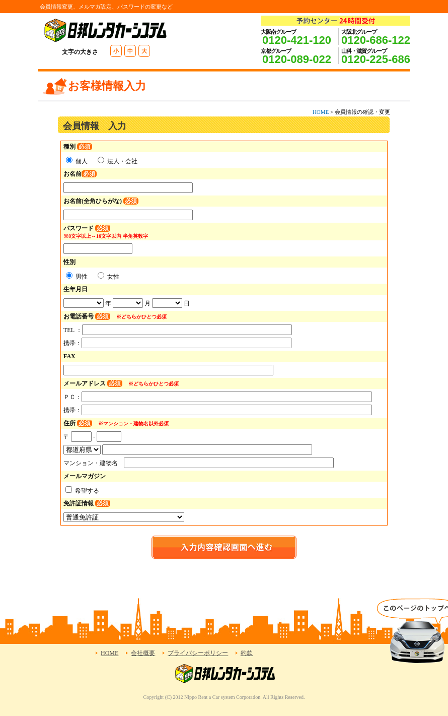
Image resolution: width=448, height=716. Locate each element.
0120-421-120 (296, 40)
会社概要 (143, 653)
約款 (247, 653)
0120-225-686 (375, 59)
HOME (321, 112)
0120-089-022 (296, 59)
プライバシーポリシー (198, 653)
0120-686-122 (375, 40)
